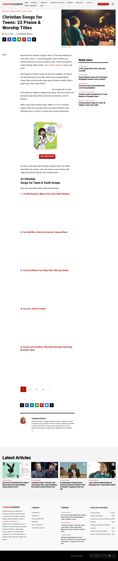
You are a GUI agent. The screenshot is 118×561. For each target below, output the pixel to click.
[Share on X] (4, 39)
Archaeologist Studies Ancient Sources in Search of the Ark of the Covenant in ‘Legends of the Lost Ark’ (72, 486)
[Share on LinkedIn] (14, 39)
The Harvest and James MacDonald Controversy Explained (92, 87)
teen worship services (53, 65)
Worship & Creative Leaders (12, 11)
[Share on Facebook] (9, 39)
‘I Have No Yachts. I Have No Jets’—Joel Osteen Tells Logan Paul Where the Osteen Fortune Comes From (44, 485)
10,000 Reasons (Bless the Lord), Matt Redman (46, 194)
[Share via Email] (19, 39)
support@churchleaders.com (10, 521)
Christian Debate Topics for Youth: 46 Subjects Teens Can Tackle (92, 104)
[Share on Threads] (34, 39)
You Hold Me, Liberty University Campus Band (45, 232)
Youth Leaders (27, 11)
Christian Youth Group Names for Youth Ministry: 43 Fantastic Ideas (93, 95)
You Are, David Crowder (34, 308)
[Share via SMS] (29, 39)
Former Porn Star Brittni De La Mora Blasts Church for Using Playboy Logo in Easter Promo (15, 485)
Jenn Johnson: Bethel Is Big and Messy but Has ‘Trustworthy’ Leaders (102, 484)
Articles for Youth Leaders (87, 92)
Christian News (83, 66)
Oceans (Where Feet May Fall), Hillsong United (45, 270)
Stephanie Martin (25, 34)
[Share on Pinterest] (24, 39)
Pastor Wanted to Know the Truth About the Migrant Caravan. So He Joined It (93, 78)
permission (57, 105)
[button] (113, 4)
